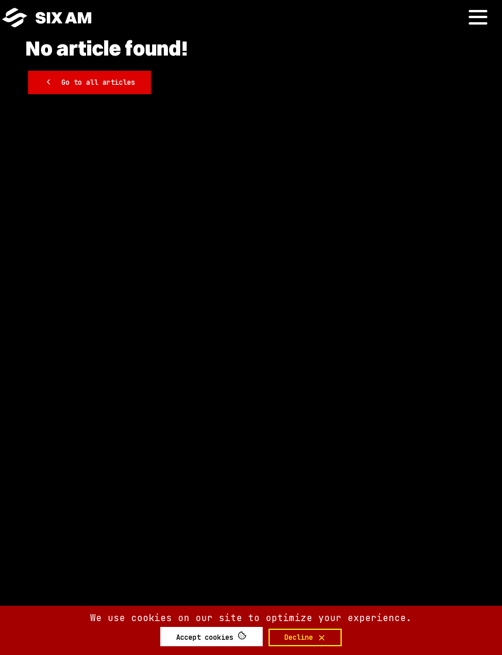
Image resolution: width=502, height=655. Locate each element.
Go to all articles (89, 82)
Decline (305, 637)
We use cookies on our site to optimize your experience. (251, 618)
